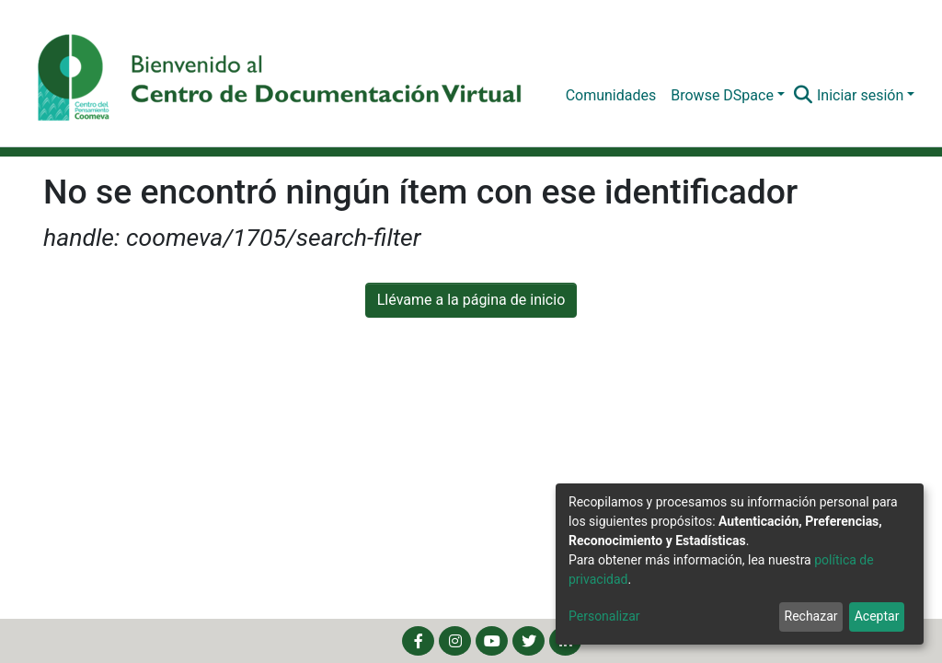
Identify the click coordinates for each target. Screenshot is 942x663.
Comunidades (611, 95)
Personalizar (604, 616)
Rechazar (811, 616)
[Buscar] (803, 96)
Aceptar (877, 616)
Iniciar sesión (860, 95)
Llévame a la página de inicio (471, 299)
